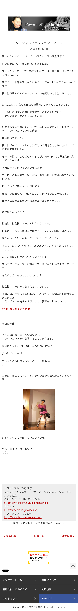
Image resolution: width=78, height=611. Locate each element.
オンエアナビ (39, 6)
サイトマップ (9, 598)
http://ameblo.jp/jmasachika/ (21, 510)
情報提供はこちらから (14, 589)
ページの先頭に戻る (73, 566)
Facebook (46, 598)
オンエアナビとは (12, 580)
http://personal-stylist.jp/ (16, 309)
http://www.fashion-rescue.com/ (22, 517)
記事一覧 (39, 536)
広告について (48, 580)
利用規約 (46, 589)
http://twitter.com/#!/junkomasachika (26, 502)
